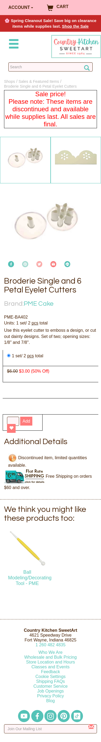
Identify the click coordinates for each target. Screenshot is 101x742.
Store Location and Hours (50, 662)
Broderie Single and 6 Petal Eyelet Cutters (40, 86)
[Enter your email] (50, 728)
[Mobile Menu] (12, 45)
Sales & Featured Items (39, 81)
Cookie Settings (50, 676)
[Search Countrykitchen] (50, 67)
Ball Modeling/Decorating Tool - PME (29, 577)
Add (26, 421)
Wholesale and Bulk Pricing (50, 657)
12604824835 (50, 645)
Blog (50, 700)
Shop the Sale (75, 26)
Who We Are (51, 652)
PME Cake (39, 303)
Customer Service (50, 686)
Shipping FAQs (50, 681)
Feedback (50, 671)
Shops (9, 81)
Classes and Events (50, 667)
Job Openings (50, 691)
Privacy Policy (50, 696)
